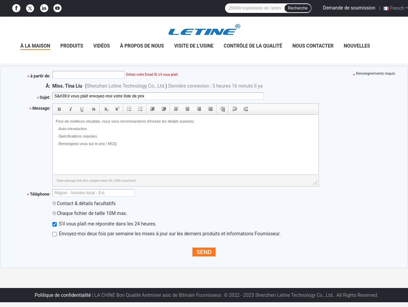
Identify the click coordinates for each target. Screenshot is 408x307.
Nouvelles (357, 46)
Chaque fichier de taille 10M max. (89, 213)
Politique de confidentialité (63, 295)
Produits (72, 46)
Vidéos (102, 46)
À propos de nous (142, 46)
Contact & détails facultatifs (84, 203)
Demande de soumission (349, 8)
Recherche (298, 8)
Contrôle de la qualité (253, 46)
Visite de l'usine (194, 46)
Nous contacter (313, 46)
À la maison (35, 46)
